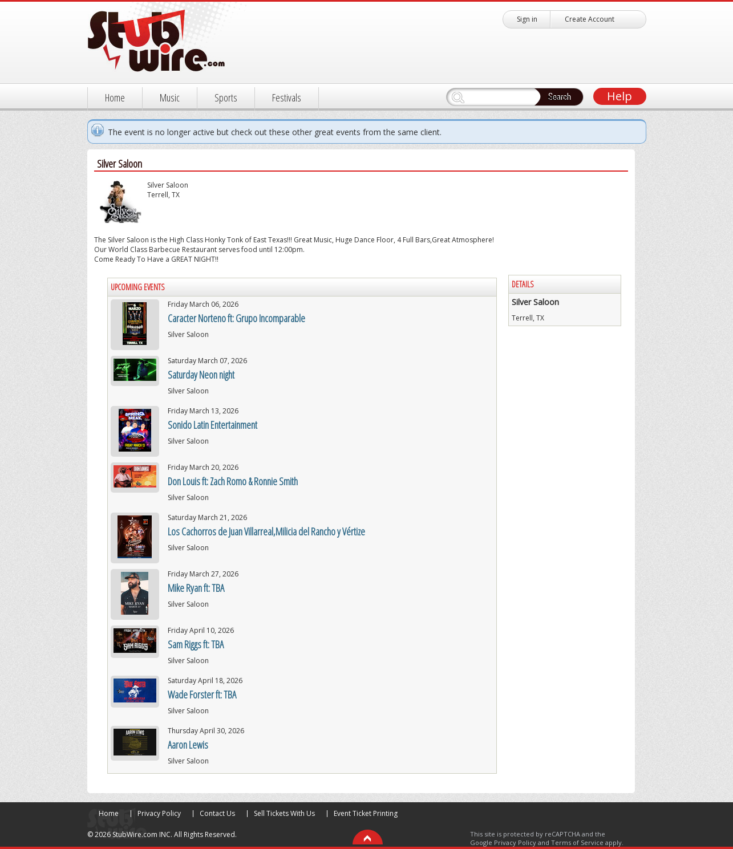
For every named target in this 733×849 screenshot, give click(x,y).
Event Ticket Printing (366, 813)
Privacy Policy (159, 813)
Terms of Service (577, 842)
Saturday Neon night (201, 374)
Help (619, 96)
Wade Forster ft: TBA (202, 694)
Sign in (527, 19)
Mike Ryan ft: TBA (196, 588)
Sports (225, 97)
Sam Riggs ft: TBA (196, 644)
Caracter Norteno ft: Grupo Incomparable (236, 318)
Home (115, 97)
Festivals (286, 97)
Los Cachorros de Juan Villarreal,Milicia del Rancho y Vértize (266, 531)
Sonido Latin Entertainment (212, 425)
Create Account (589, 19)
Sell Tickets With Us (284, 813)
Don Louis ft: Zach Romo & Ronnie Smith (233, 481)
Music (170, 97)
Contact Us (217, 813)
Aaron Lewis (188, 744)
